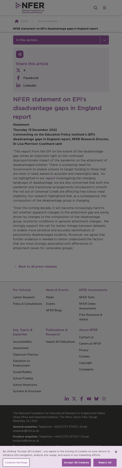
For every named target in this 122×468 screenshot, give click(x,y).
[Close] (116, 454)
